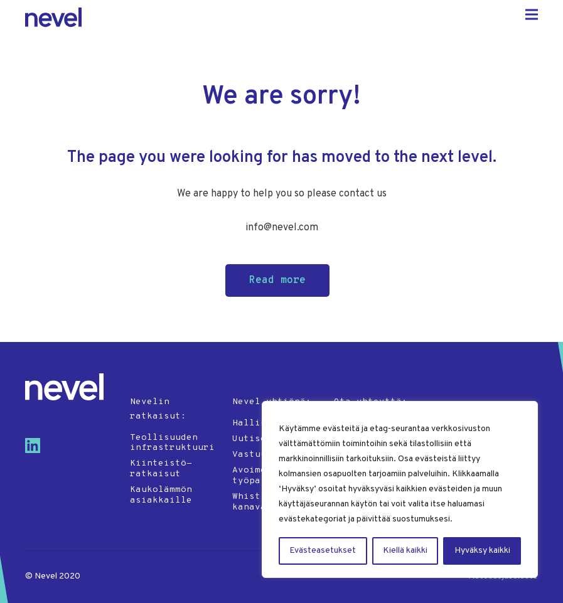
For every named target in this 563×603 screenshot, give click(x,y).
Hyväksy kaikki (482, 550)
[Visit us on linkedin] (37, 450)
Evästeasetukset (322, 550)
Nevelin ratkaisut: (158, 409)
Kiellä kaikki (405, 550)
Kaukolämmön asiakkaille (161, 495)
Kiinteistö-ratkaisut (161, 468)
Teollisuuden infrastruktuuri (172, 443)
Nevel (53, 17)
